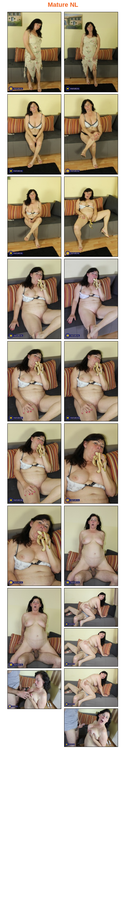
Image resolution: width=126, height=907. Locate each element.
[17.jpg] (91, 647)
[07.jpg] (34, 299)
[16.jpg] (91, 607)
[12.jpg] (91, 463)
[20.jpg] (91, 727)
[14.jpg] (91, 546)
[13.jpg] (34, 546)
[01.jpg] (34, 52)
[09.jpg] (34, 381)
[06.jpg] (91, 216)
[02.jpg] (91, 52)
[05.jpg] (34, 216)
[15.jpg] (34, 628)
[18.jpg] (91, 687)
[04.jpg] (91, 134)
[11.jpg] (34, 463)
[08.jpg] (91, 299)
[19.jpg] (34, 689)
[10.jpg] (91, 381)
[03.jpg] (34, 134)
